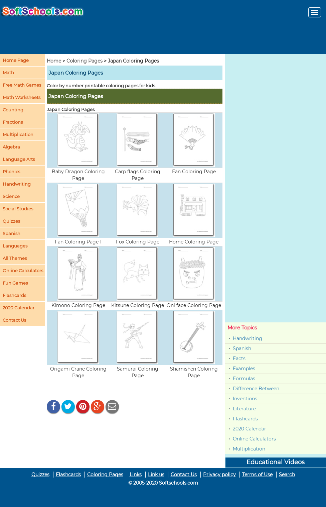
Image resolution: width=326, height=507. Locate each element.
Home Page (16, 60)
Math (8, 72)
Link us (156, 475)
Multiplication (18, 134)
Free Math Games (22, 85)
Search (287, 475)
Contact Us (184, 475)
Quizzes (40, 475)
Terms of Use (257, 475)
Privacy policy (219, 475)
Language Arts (19, 159)
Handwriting (17, 184)
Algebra (11, 146)
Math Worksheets (21, 97)
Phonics (11, 171)
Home (54, 61)
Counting (13, 109)
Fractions (13, 122)
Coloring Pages (84, 61)
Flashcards (245, 419)
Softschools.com (178, 483)
